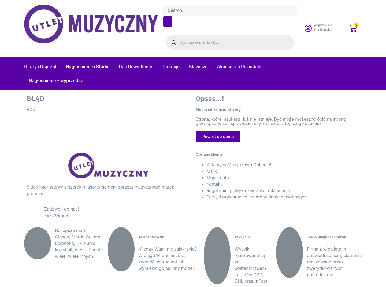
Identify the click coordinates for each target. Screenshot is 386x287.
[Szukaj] (173, 42)
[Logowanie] (308, 28)
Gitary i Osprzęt (40, 66)
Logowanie (323, 24)
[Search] (167, 21)
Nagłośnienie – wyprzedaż (56, 80)
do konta (323, 29)
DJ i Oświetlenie (135, 66)
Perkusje (171, 66)
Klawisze (198, 66)
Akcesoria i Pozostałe (239, 66)
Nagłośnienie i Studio (88, 66)
